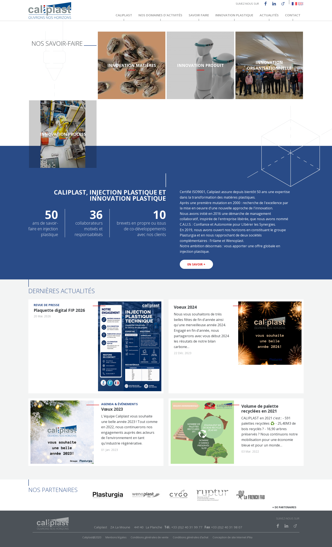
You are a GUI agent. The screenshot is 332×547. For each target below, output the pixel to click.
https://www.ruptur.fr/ (212, 495)
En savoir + (196, 264)
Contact (292, 15)
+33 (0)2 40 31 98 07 (226, 527)
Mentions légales (115, 537)
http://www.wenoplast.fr (146, 495)
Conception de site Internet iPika (232, 537)
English (300, 3)
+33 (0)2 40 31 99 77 (186, 527)
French (294, 3)
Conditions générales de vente (150, 537)
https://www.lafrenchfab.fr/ (250, 495)
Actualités (269, 15)
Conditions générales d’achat (190, 537)
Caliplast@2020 (91, 537)
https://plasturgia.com (108, 496)
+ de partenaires (284, 507)
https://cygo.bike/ (179, 495)
